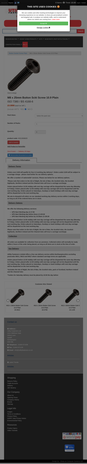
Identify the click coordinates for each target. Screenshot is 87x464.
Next (78, 300)
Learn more (56, 19)
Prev (8, 300)
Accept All (43, 23)
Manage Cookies (43, 27)
